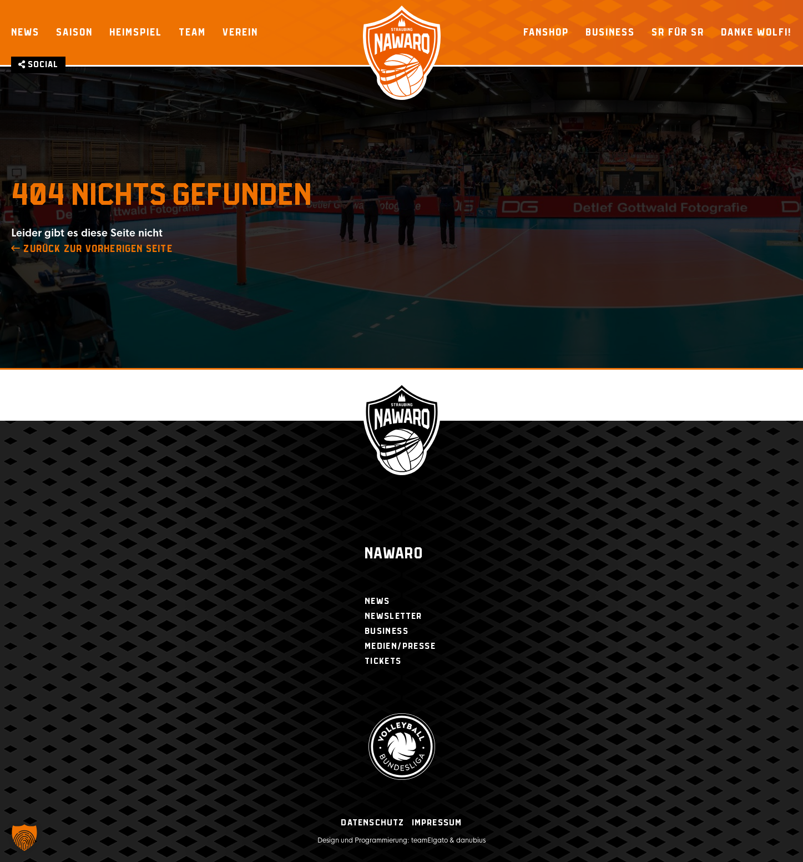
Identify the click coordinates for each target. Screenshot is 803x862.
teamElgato (429, 840)
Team (192, 32)
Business (610, 32)
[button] (24, 837)
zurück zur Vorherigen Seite (92, 249)
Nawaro (394, 554)
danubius (471, 840)
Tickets (383, 661)
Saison (74, 32)
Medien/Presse (400, 646)
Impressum (437, 823)
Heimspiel (135, 32)
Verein (240, 32)
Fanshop (546, 32)
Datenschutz (372, 823)
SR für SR (678, 32)
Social (38, 65)
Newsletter (393, 616)
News (25, 32)
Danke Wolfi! (756, 32)
